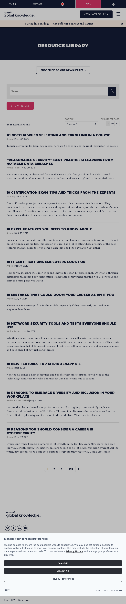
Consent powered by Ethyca (108, 590)
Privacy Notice (74, 551)
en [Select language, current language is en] (9, 590)
